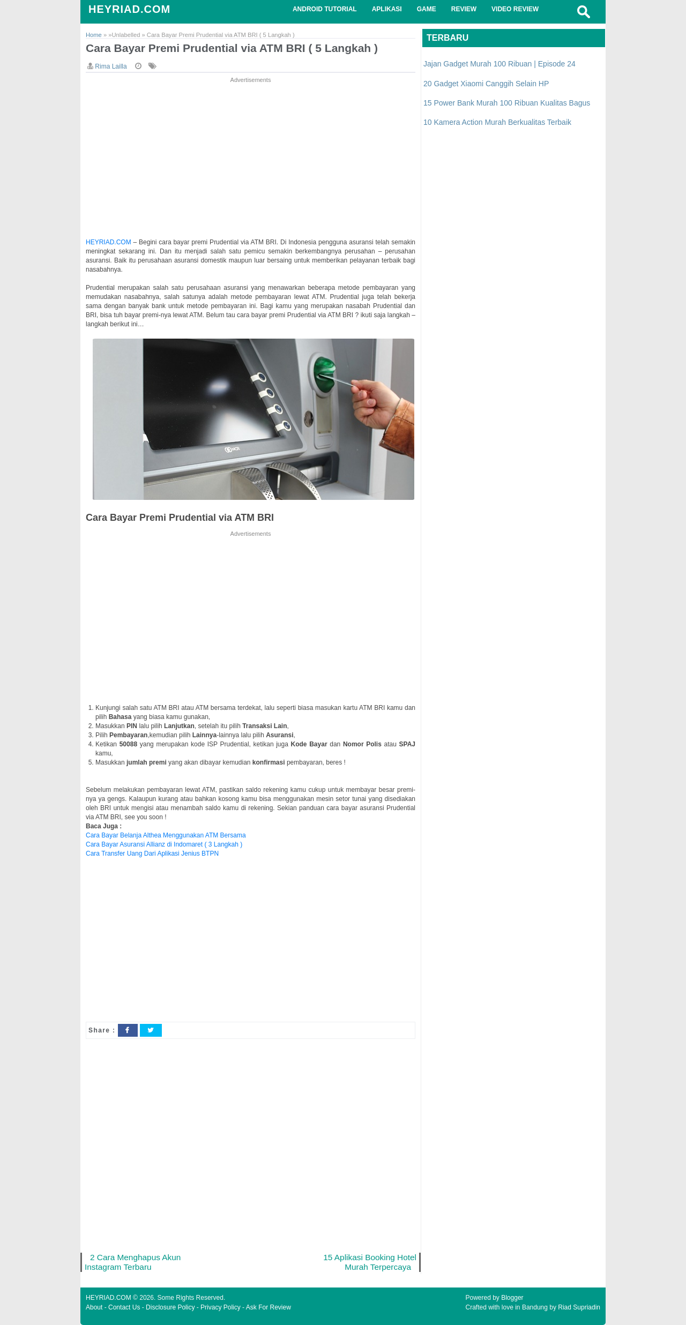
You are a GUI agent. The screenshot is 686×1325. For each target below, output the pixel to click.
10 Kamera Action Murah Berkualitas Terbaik (497, 122)
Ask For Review (268, 1307)
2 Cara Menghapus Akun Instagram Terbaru (133, 1262)
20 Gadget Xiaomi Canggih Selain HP (486, 83)
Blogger (512, 1297)
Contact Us (124, 1307)
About (94, 1307)
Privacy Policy (220, 1307)
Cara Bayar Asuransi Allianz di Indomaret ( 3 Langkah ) (164, 844)
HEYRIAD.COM (129, 9)
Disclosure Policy (170, 1307)
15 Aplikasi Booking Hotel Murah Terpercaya (369, 1262)
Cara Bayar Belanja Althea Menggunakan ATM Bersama (166, 835)
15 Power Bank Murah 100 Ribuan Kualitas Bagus (506, 103)
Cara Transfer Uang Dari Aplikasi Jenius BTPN (152, 853)
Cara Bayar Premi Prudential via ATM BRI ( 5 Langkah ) (232, 48)
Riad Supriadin (579, 1307)
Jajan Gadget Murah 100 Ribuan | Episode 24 (499, 63)
